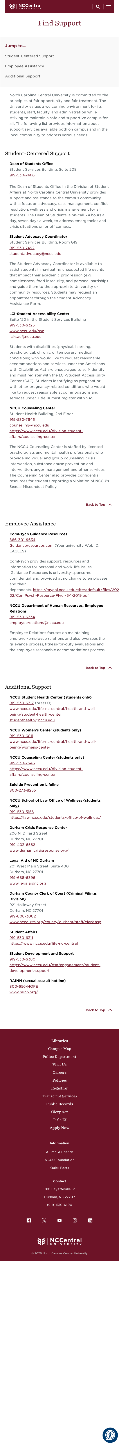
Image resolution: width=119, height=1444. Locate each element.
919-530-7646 (22, 419)
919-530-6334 (22, 617)
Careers (60, 1072)
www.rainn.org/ (23, 992)
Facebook (27, 1219)
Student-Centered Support (29, 56)
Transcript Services (59, 1096)
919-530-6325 (22, 325)
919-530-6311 (21, 938)
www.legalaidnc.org (27, 883)
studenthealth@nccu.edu (32, 720)
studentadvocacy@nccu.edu (35, 254)
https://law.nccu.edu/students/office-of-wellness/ (55, 817)
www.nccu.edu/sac (26, 331)
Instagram (73, 1219)
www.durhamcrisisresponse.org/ (39, 850)
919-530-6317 (21, 703)
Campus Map (59, 1049)
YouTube (58, 1219)
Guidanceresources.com (31, 545)
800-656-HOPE (23, 986)
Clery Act (59, 1112)
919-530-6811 (21, 736)
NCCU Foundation (59, 1160)
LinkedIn (89, 1219)
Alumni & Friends (59, 1152)
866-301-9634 (22, 540)
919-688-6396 (22, 878)
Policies (59, 1080)
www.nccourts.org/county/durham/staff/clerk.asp (55, 922)
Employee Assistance (24, 66)
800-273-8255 (22, 790)
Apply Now (59, 1128)
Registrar (59, 1088)
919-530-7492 (21, 248)
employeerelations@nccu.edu (36, 623)
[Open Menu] (109, 6)
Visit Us (59, 1064)
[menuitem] (28, 1220)
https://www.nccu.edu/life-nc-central (44, 943)
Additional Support (22, 76)
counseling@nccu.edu (29, 425)
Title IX (60, 1120)
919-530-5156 (21, 812)
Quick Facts (59, 1168)
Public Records (59, 1104)
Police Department (59, 1057)
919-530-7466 (22, 175)
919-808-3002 (22, 916)
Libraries (59, 1041)
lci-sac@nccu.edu (25, 337)
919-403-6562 (22, 845)
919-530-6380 (22, 959)
